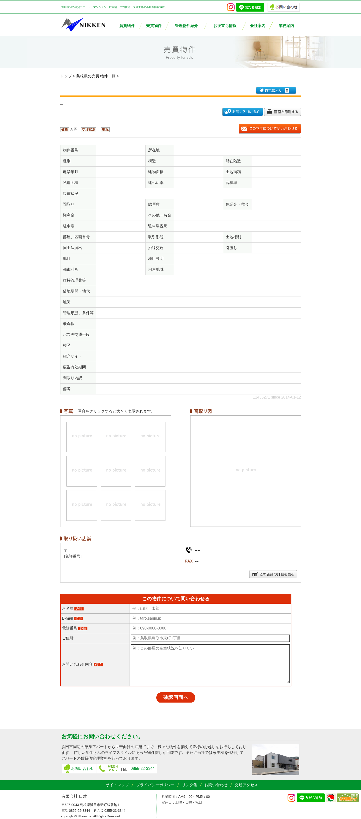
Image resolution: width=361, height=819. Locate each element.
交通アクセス (246, 785)
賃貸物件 (127, 26)
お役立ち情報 (224, 26)
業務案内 (286, 26)
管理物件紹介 (186, 26)
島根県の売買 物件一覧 (96, 76)
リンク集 (189, 785)
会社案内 (257, 26)
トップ (66, 76)
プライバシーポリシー (155, 785)
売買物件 (154, 26)
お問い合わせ (82, 768)
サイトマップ (117, 785)
